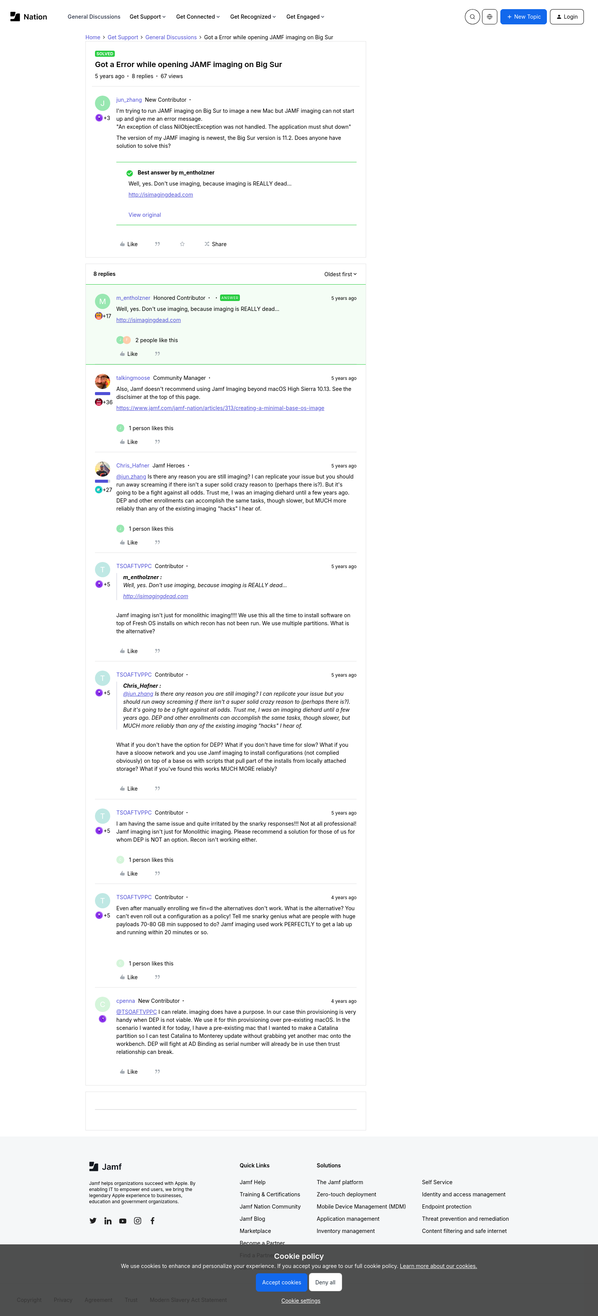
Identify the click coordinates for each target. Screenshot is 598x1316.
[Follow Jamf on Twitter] (93, 1221)
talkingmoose (133, 378)
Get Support (148, 16)
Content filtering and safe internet (464, 1231)
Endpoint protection (447, 1206)
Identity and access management (464, 1194)
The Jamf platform (340, 1182)
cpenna (125, 1000)
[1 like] (145, 428)
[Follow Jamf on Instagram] (137, 1221)
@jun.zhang (131, 476)
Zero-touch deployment (346, 1194)
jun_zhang (129, 99)
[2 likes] (147, 340)
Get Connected (198, 16)
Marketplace (255, 1231)
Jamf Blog (252, 1218)
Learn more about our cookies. (438, 1266)
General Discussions (94, 16)
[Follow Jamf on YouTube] (123, 1220)
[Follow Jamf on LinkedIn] (108, 1221)
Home (92, 37)
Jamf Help (253, 1182)
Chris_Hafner (133, 465)
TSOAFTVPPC (134, 566)
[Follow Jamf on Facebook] (152, 1221)
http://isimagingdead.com (161, 194)
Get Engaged (306, 16)
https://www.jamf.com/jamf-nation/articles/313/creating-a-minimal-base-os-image (220, 408)
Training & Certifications (270, 1194)
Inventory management (346, 1231)
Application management (348, 1218)
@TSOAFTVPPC (136, 1012)
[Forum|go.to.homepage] (28, 16)
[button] (523, 16)
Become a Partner (262, 1243)
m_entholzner (133, 298)
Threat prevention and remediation (465, 1218)
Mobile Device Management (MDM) (361, 1206)
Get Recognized (253, 16)
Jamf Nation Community (270, 1206)
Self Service (437, 1182)
